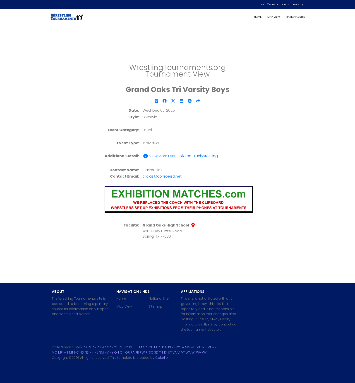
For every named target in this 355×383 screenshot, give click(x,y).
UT (170, 352)
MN (214, 347)
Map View (273, 17)
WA (188, 352)
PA (132, 352)
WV (198, 352)
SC (151, 352)
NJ (96, 352)
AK (85, 347)
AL (90, 347)
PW (142, 352)
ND (82, 352)
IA (159, 347)
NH (91, 352)
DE (131, 347)
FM (140, 347)
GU (151, 347)
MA (187, 347)
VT (183, 352)
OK (122, 352)
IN (169, 347)
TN (161, 352)
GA (145, 347)
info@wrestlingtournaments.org (282, 4)
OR (127, 352)
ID (162, 347)
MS (66, 352)
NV (107, 352)
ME (199, 347)
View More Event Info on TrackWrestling (180, 156)
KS (173, 347)
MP (60, 352)
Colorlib (161, 357)
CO (115, 347)
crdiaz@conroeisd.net (162, 176)
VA (175, 352)
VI (179, 352)
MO (54, 352)
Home (257, 17)
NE (87, 352)
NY (111, 352)
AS (99, 347)
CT (120, 347)
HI (155, 347)
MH (204, 347)
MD (193, 347)
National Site (295, 17)
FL (135, 347)
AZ (104, 347)
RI (147, 352)
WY (204, 352)
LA (182, 347)
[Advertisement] (177, 45)
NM (101, 352)
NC (76, 352)
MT (71, 352)
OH (116, 352)
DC (125, 347)
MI (209, 347)
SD (156, 352)
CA (109, 347)
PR (137, 352)
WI (193, 352)
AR (94, 347)
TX (165, 352)
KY (178, 347)
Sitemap (155, 306)
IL (166, 347)
